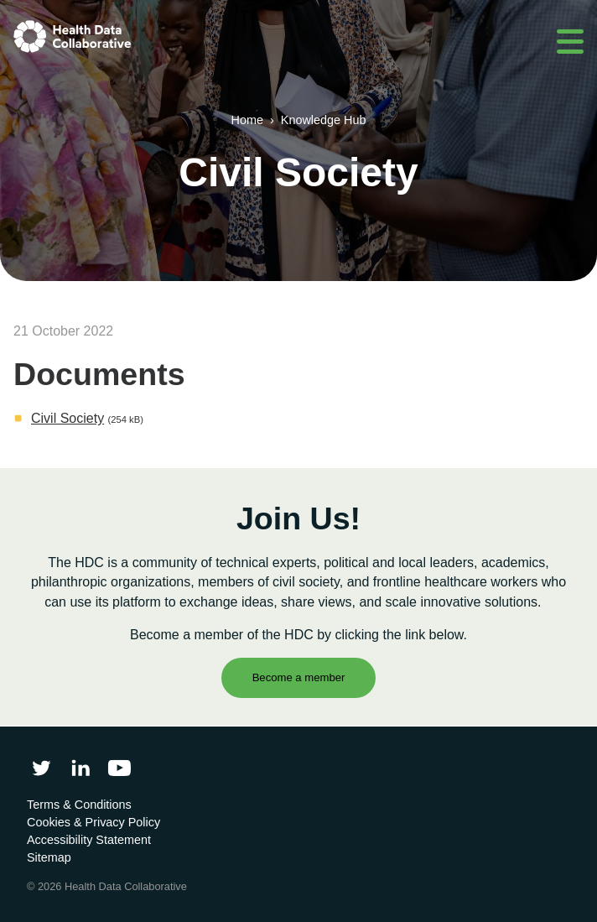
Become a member (298, 677)
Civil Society (67, 418)
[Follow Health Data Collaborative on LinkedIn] (80, 768)
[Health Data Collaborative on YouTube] (119, 768)
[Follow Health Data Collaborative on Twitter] (41, 768)
